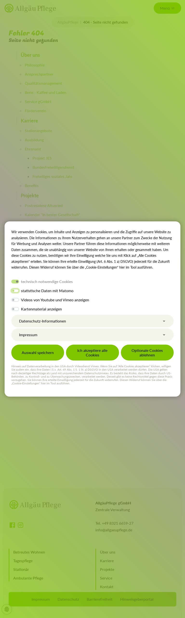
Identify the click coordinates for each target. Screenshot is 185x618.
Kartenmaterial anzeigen (41, 309)
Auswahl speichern (38, 352)
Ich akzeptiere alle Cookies (92, 352)
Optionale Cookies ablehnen (147, 352)
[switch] (15, 291)
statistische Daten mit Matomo (47, 290)
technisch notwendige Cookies (47, 281)
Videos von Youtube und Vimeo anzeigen (55, 299)
